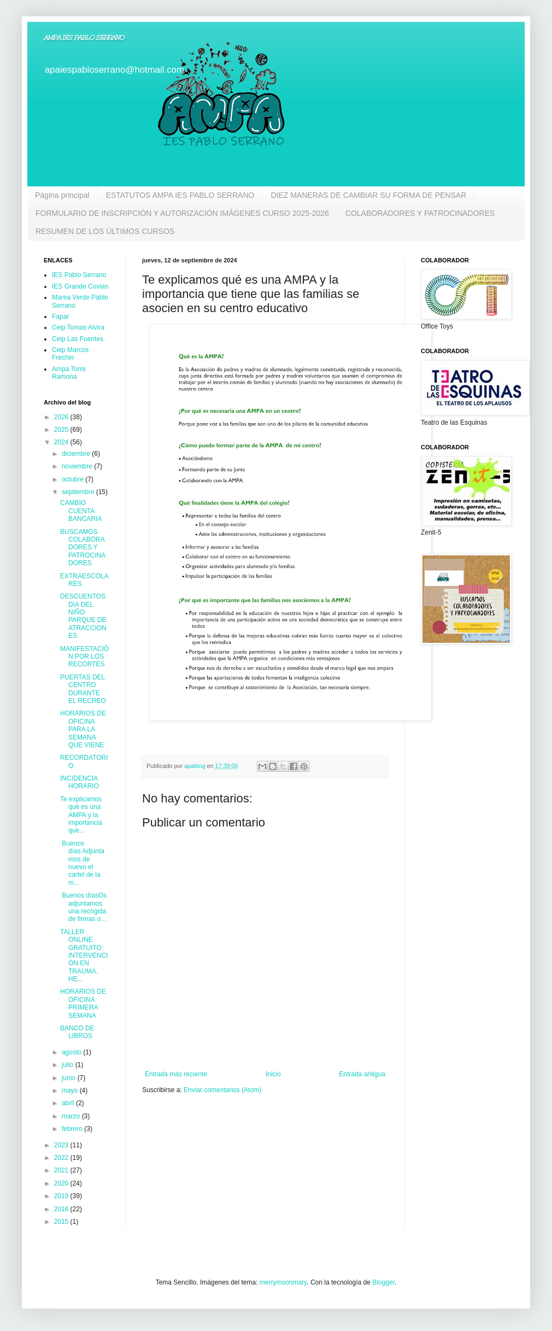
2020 (62, 1183)
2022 (62, 1158)
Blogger (383, 1282)
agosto (72, 1052)
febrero (73, 1129)
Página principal (62, 195)
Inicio (273, 1074)
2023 (62, 1145)
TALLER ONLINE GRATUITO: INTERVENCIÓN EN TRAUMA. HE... (84, 955)
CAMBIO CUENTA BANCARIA (81, 511)
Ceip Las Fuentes (77, 339)
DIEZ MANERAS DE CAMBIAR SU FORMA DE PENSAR (368, 195)
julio (68, 1065)
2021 (62, 1170)
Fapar (60, 316)
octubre (73, 479)
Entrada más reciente (176, 1074)
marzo (72, 1116)
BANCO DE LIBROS (77, 1032)
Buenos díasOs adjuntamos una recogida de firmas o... (83, 907)
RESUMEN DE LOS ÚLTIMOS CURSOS (105, 231)
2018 (62, 1209)
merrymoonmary (283, 1282)
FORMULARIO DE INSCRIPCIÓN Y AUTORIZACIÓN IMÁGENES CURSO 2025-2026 (182, 213)
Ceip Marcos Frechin (70, 353)
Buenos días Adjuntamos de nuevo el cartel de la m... (82, 863)
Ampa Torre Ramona (69, 372)
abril (69, 1103)
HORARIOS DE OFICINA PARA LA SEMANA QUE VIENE (83, 729)
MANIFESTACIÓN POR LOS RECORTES (84, 657)
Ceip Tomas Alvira (78, 327)
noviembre (78, 466)
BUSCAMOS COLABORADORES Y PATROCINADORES (82, 547)
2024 (62, 442)
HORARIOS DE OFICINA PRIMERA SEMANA (83, 1003)
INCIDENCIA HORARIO (79, 782)
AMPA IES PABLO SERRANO (84, 38)
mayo (71, 1090)
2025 (62, 429)
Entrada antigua (362, 1074)
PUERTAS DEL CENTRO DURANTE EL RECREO (83, 689)
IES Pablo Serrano (79, 275)
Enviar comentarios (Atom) (222, 1090)
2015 (62, 1222)
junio (70, 1078)
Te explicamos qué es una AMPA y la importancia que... (81, 815)
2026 (62, 417)
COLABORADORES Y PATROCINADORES (420, 213)
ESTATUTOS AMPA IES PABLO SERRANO (180, 195)
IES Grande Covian (80, 286)
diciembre (77, 454)
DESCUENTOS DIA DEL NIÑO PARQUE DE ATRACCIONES (83, 616)
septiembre (79, 492)
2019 (62, 1196)
